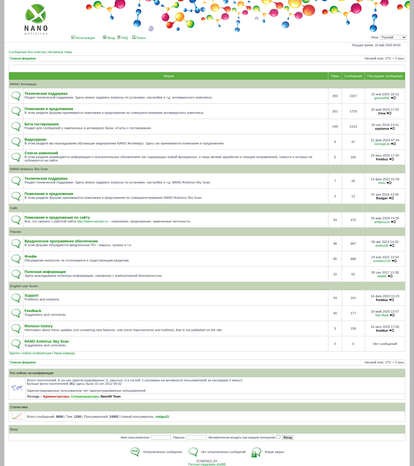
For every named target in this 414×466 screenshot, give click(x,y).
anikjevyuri (382, 222)
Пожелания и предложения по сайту (57, 218)
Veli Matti (382, 315)
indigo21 (162, 416)
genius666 (381, 98)
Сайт (14, 208)
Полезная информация (45, 272)
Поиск (139, 38)
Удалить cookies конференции (30, 353)
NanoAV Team (111, 396)
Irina (382, 113)
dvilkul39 (381, 245)
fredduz (382, 159)
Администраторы (56, 396)
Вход (109, 38)
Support (31, 296)
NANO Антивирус (23, 84)
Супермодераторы (85, 396)
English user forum (24, 286)
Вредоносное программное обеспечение (61, 241)
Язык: (375, 37)
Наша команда (64, 353)
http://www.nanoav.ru (92, 221)
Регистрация (83, 38)
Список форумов (23, 58)
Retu (382, 183)
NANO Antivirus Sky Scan (29, 169)
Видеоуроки (35, 140)
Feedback (33, 311)
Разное (15, 231)
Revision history (39, 326)
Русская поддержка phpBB (206, 464)
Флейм (31, 257)
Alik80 (381, 276)
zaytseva (382, 128)
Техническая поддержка (46, 94)
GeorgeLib (382, 144)
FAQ (122, 38)
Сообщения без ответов (27, 52)
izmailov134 (382, 261)
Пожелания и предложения (49, 109)
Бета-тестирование (42, 124)
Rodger (382, 198)
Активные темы (60, 52)
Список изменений (41, 153)
